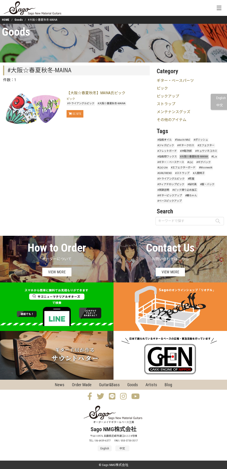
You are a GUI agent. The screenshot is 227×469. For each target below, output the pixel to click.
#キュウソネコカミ (206, 151)
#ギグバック (203, 162)
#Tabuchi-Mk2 (182, 139)
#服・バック (207, 184)
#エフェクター (206, 145)
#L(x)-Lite (162, 167)
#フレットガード (167, 151)
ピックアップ (168, 96)
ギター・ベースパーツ (175, 80)
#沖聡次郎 (186, 151)
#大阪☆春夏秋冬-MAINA (111, 103)
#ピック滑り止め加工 (184, 189)
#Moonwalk (205, 167)
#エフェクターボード (183, 167)
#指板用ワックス (167, 156)
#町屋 (191, 178)
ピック (71, 99)
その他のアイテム (171, 120)
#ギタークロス (185, 145)
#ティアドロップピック (170, 184)
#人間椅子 (199, 173)
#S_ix (214, 156)
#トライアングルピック (80, 103)
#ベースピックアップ (169, 200)
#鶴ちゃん (191, 195)
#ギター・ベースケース (170, 162)
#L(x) (190, 162)
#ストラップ (182, 173)
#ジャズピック (165, 145)
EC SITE (75, 113)
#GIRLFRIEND (164, 173)
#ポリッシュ (201, 139)
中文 (219, 105)
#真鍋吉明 (163, 189)
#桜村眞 (192, 184)
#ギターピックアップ (169, 195)
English (221, 98)
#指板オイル (164, 139)
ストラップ (166, 104)
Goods (18, 19)
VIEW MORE (57, 272)
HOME (5, 19)
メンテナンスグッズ (173, 112)
